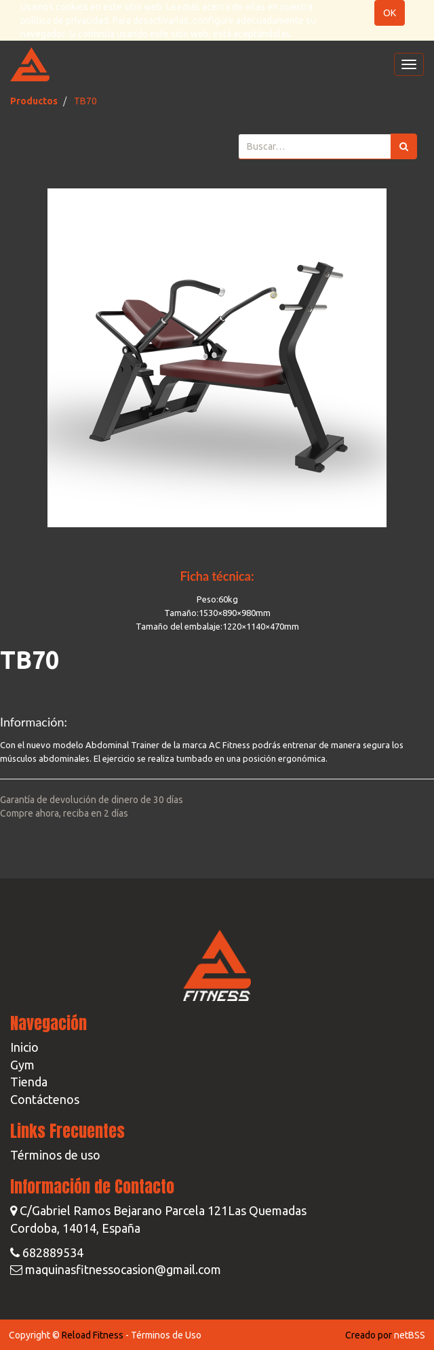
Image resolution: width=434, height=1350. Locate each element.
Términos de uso (55, 1155)
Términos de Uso (166, 1335)
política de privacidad (64, 20)
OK (389, 12)
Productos (34, 101)
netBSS (409, 1335)
